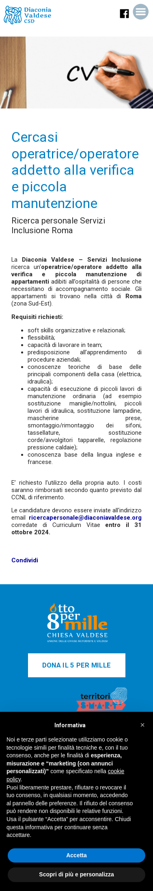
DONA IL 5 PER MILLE (76, 665)
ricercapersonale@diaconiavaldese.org (85, 517)
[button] (142, 724)
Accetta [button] (76, 855)
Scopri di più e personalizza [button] (76, 874)
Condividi (24, 560)
